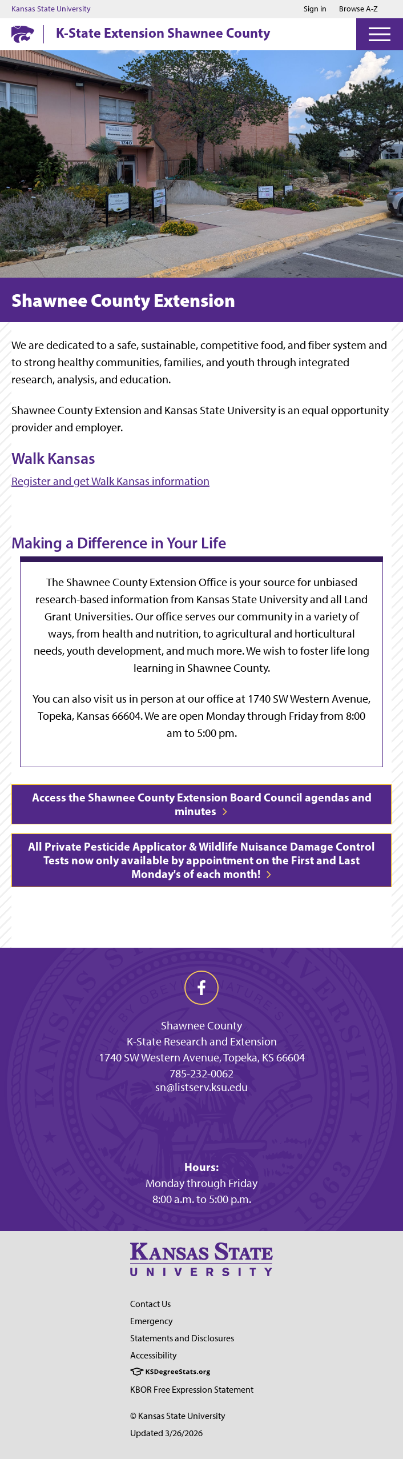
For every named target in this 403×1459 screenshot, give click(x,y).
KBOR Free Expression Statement (191, 1389)
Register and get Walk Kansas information (110, 481)
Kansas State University (51, 9)
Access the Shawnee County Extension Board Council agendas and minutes (202, 804)
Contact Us (150, 1303)
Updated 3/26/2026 (166, 1433)
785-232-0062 (201, 1073)
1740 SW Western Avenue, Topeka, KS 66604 (202, 1057)
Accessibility (153, 1355)
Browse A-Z (358, 9)
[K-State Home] (22, 34)
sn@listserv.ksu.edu (201, 1087)
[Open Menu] (379, 34)
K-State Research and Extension (202, 1041)
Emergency (151, 1321)
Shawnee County (201, 1025)
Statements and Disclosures (182, 1338)
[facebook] (201, 988)
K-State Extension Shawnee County (163, 32)
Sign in (315, 9)
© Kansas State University (177, 1415)
